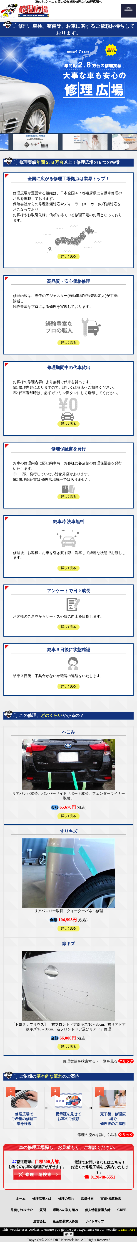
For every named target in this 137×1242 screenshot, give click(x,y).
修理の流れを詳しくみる (105, 1134)
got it (68, 1234)
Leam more (126, 1229)
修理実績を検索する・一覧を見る (98, 1061)
